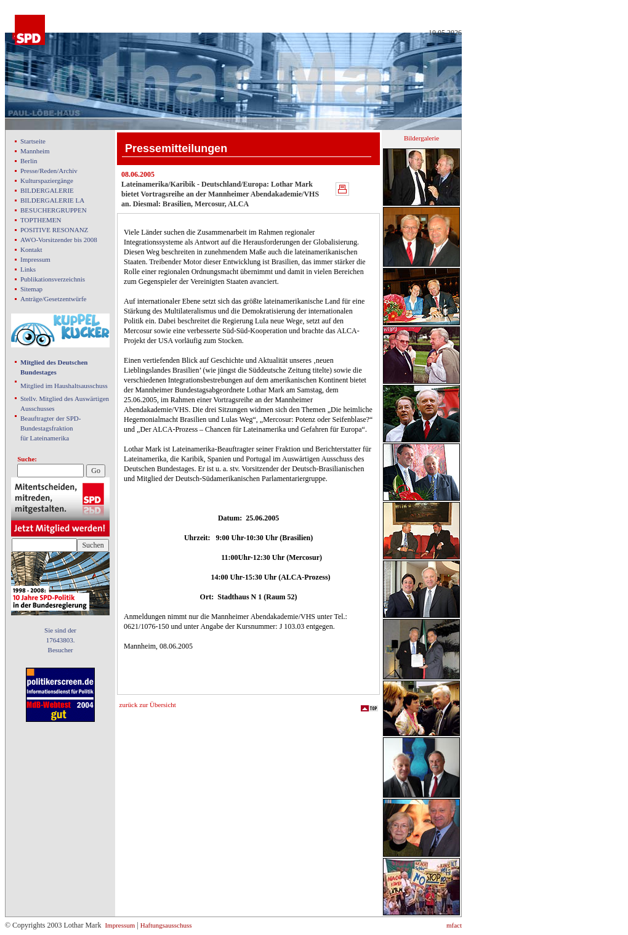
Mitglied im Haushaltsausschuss (64, 385)
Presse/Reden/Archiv (49, 170)
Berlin (29, 160)
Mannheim (35, 151)
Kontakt (31, 249)
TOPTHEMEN (40, 220)
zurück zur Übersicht (147, 704)
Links (28, 269)
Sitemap (31, 289)
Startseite (33, 141)
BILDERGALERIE (47, 190)
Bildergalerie (421, 138)
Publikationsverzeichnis (52, 279)
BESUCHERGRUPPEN (53, 210)
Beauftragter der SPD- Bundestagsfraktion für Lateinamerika (50, 428)
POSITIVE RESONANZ (54, 229)
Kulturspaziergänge (46, 180)
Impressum (35, 259)
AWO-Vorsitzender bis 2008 (58, 239)
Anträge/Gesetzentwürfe (53, 298)
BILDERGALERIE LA (52, 200)
